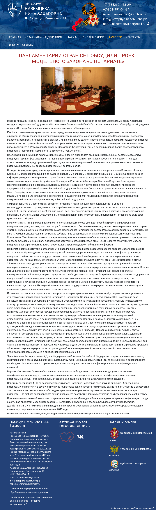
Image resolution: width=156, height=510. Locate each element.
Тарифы (73, 37)
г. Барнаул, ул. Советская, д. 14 (45, 18)
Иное (12, 45)
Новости (115, 37)
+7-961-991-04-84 (116, 9)
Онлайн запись (94, 37)
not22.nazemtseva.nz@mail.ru (24, 477)
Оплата (27, 45)
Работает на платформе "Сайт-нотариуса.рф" (132, 508)
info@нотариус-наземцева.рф (125, 19)
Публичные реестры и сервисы (127, 465)
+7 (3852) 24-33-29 (117, 5)
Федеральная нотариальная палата (130, 435)
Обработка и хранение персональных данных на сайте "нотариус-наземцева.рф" (31, 501)
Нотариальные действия (43, 37)
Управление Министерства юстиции (130, 451)
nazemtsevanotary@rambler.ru (124, 14)
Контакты (133, 37)
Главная (15, 37)
